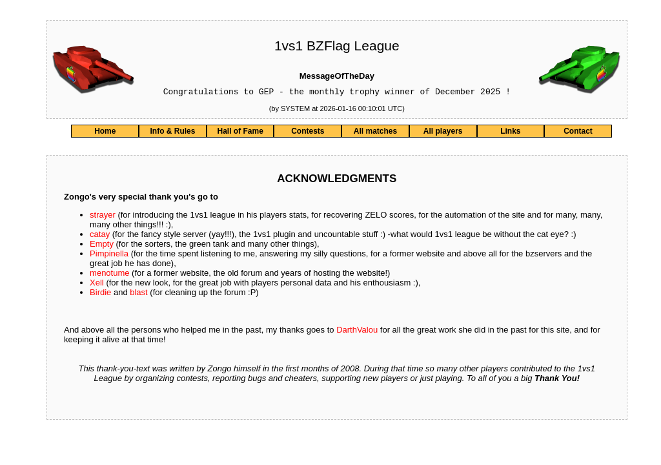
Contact (578, 133)
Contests (307, 133)
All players (443, 133)
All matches (375, 133)
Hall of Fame (240, 133)
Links (510, 133)
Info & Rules (172, 133)
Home (105, 133)
